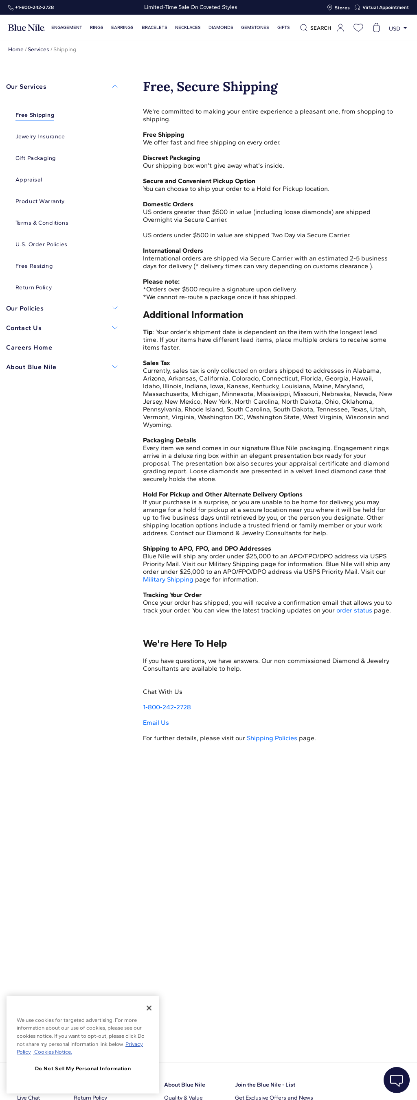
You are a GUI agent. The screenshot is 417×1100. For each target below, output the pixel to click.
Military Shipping (168, 579)
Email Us (156, 722)
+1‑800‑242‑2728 (34, 7)
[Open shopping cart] (376, 28)
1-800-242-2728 (167, 707)
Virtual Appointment (385, 7)
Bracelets (153, 27)
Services (38, 49)
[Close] (149, 1008)
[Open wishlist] (358, 28)
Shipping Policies (272, 738)
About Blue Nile (184, 1084)
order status (354, 610)
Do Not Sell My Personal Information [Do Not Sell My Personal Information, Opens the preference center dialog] (83, 1068)
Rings (96, 27)
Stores (342, 8)
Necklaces (186, 27)
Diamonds (218, 27)
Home (16, 49)
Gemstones (253, 27)
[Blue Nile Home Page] (26, 27)
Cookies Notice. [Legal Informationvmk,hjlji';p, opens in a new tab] (52, 1052)
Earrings (122, 27)
